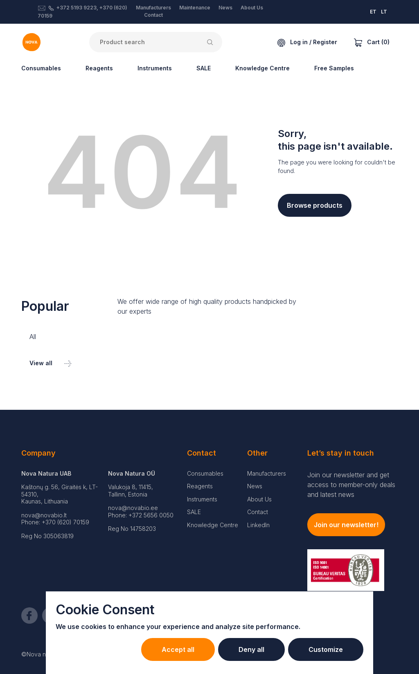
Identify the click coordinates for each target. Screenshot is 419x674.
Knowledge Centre (262, 68)
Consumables (41, 68)
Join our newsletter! (346, 525)
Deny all (251, 649)
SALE (203, 68)
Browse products (314, 205)
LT (384, 12)
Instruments (154, 68)
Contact (153, 15)
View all (50, 362)
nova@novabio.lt (44, 515)
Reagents (99, 68)
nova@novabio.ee (133, 507)
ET (373, 12)
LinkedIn (258, 524)
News (225, 7)
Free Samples (334, 68)
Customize (326, 649)
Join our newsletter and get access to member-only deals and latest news (351, 485)
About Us (252, 7)
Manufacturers (153, 7)
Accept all (178, 649)
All (32, 337)
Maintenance (194, 7)
